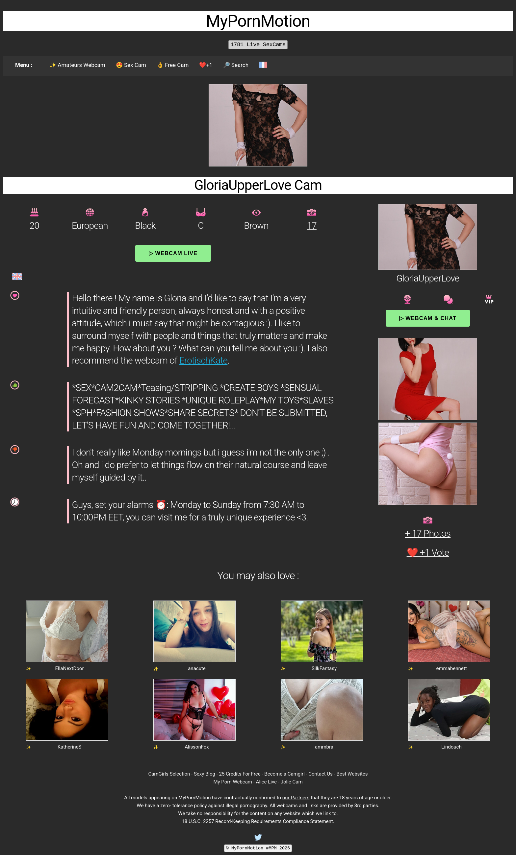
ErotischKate (203, 360)
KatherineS (70, 747)
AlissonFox (197, 747)
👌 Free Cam (173, 65)
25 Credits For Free (240, 774)
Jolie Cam (292, 782)
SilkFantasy (324, 668)
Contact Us (320, 774)
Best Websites (352, 774)
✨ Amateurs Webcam (77, 65)
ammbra (324, 747)
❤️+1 (205, 65)
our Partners (296, 798)
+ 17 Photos (428, 533)
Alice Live (266, 782)
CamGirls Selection (169, 774)
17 (311, 225)
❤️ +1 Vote (428, 552)
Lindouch (451, 747)
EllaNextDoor (69, 668)
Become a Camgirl (284, 774)
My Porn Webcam (232, 782)
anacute (197, 668)
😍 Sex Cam (131, 65)
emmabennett (451, 668)
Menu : (23, 65)
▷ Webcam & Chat (427, 318)
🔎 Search (235, 65)
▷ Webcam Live (173, 253)
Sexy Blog (204, 774)
